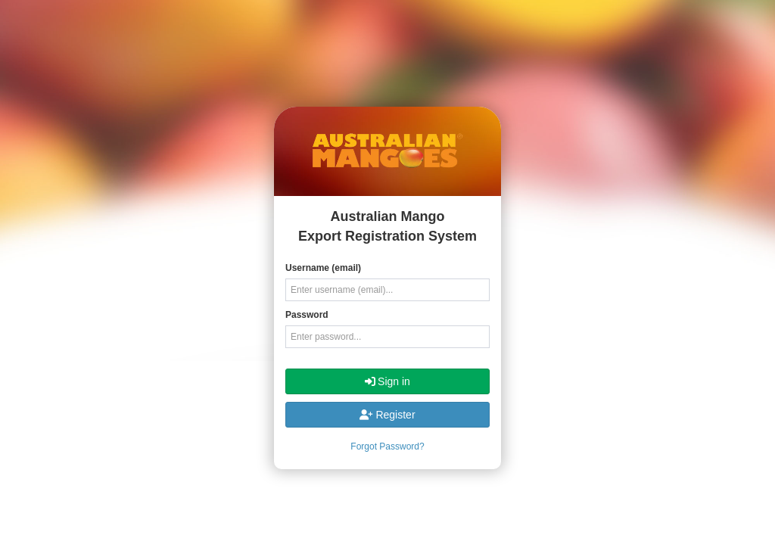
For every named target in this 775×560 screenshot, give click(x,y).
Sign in (387, 381)
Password (306, 315)
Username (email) (323, 268)
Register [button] (387, 415)
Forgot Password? (387, 446)
